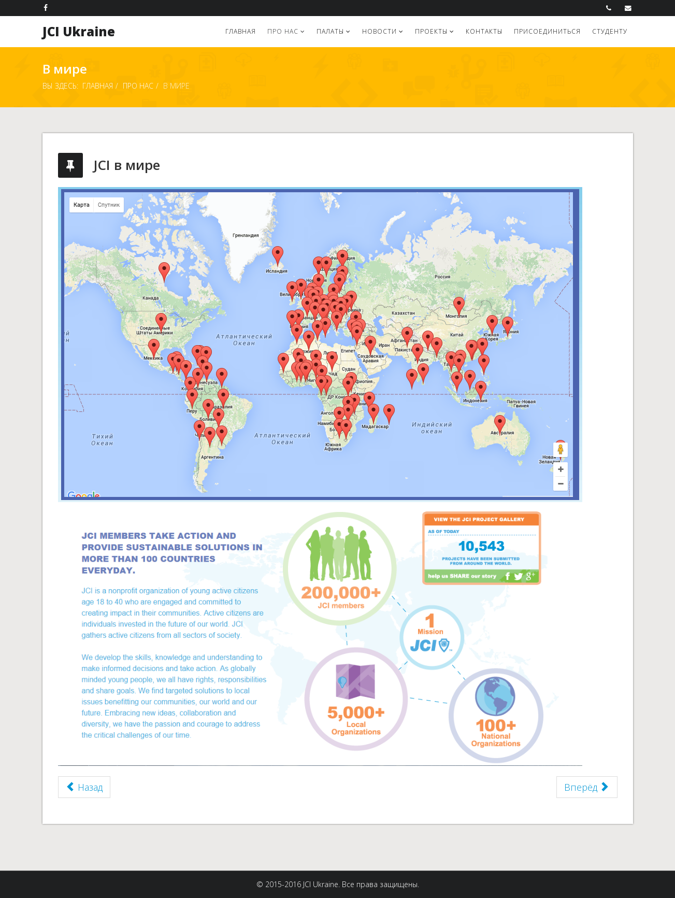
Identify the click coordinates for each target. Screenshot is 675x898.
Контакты (484, 31)
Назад (84, 787)
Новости (379, 31)
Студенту (609, 31)
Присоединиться (547, 31)
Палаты (330, 31)
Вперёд (585, 787)
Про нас (282, 31)
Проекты (431, 31)
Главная (240, 31)
